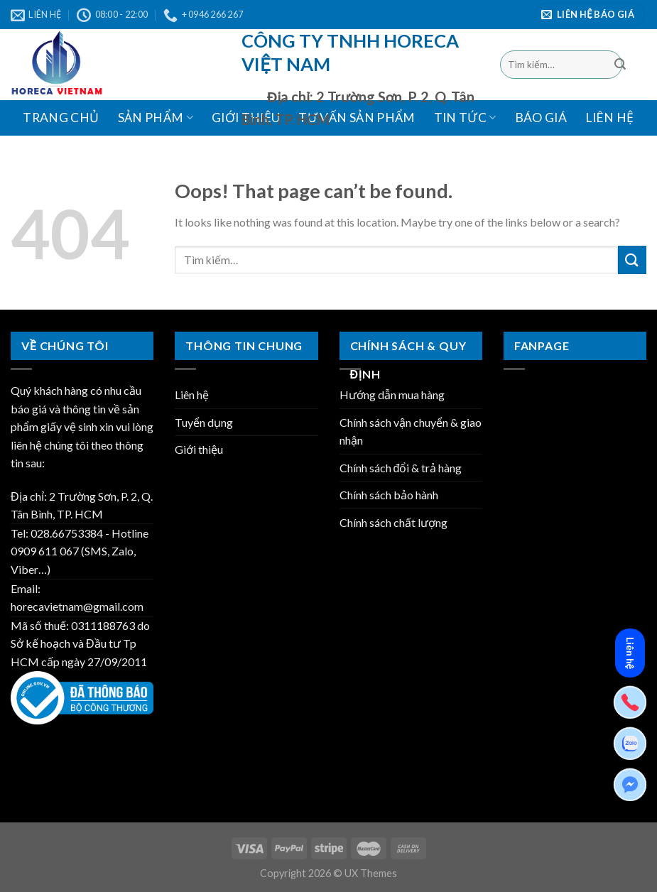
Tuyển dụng (204, 422)
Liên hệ (609, 117)
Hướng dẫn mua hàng (392, 394)
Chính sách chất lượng (393, 522)
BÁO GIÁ (541, 117)
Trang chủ (61, 117)
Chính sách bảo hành (389, 494)
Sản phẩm (155, 117)
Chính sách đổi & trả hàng (401, 467)
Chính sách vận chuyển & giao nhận (411, 431)
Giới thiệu (199, 449)
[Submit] (620, 64)
